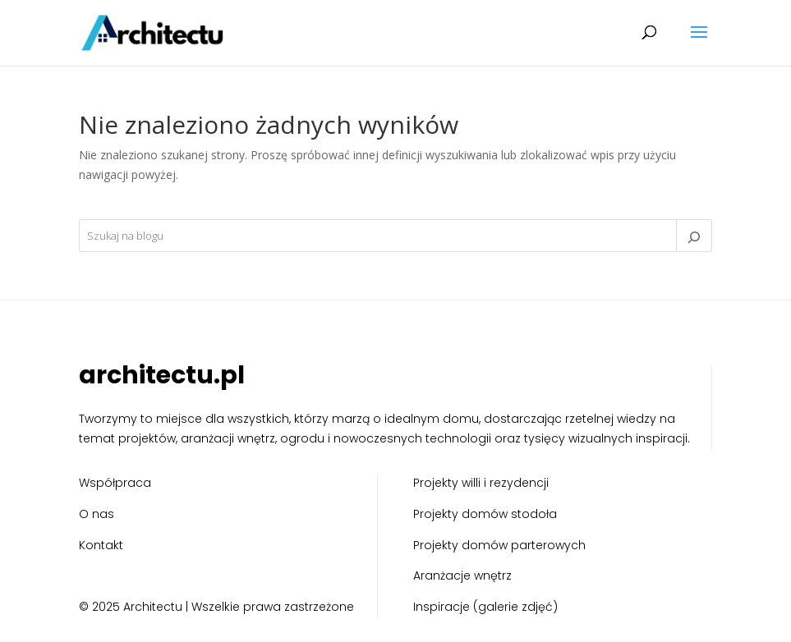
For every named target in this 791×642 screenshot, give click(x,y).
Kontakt (101, 545)
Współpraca (115, 483)
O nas (96, 514)
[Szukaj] (694, 235)
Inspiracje (441, 606)
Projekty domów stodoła (485, 514)
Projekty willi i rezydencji (481, 483)
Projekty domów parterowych (499, 545)
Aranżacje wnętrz (462, 575)
